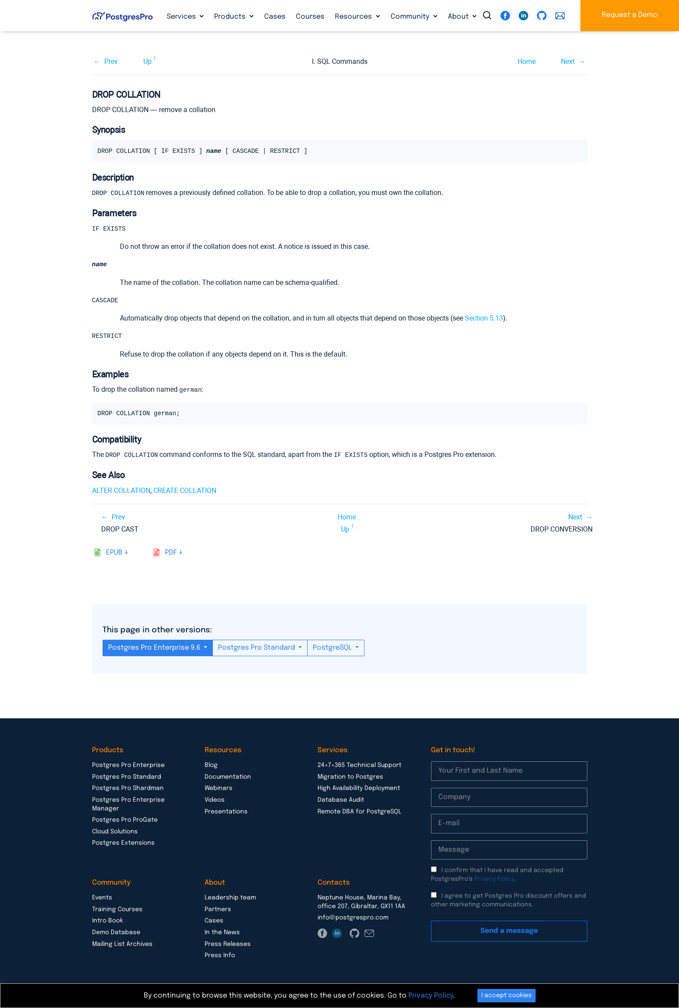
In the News (222, 933)
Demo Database (116, 933)
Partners (218, 910)
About (459, 16)
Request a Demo (630, 15)
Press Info (220, 956)
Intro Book (107, 921)
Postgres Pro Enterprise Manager (128, 804)
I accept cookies (506, 995)
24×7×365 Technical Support (359, 766)
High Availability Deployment (359, 789)
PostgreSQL (333, 648)
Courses (310, 16)
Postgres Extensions (123, 843)
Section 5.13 (484, 319)
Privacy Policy (494, 879)
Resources (354, 16)
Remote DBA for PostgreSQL (359, 812)
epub (114, 553)
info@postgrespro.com (353, 918)
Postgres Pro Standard (257, 648)
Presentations (226, 812)
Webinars (218, 789)
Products (230, 16)
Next (568, 61)
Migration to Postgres (350, 777)
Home (526, 61)
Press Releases (228, 945)
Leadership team (230, 898)
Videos (215, 800)
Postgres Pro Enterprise (128, 766)
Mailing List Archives (122, 945)
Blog (211, 766)
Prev (111, 61)
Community (411, 16)
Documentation (228, 777)
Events (102, 898)
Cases (274, 16)
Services (182, 16)
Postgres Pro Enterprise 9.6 (155, 648)
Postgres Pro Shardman (128, 789)
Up (147, 61)
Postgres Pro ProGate (125, 820)
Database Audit (341, 800)
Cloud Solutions (115, 832)
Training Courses (117, 910)
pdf (171, 553)
